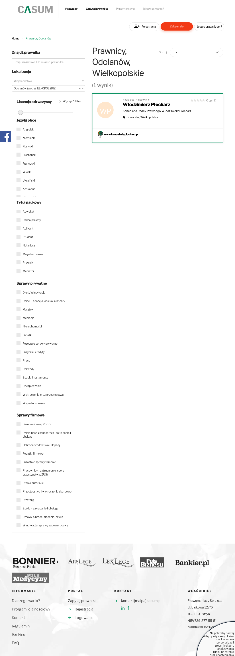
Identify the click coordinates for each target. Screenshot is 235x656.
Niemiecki (29, 138)
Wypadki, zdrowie (34, 403)
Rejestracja (148, 26)
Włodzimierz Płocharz (146, 104)
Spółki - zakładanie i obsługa (40, 508)
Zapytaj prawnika (97, 8)
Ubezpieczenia (32, 386)
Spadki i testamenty (35, 377)
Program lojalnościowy (31, 609)
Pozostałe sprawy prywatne (40, 343)
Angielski (28, 129)
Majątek (28, 309)
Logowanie (84, 618)
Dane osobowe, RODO (37, 424)
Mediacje (28, 318)
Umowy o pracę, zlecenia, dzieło (43, 517)
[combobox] (48, 81)
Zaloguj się (177, 26)
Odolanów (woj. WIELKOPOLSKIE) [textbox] (47, 88)
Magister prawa (33, 254)
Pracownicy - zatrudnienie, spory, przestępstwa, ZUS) (44, 472)
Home (15, 38)
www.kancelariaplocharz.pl (121, 134)
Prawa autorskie (33, 483)
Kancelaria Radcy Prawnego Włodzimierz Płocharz (157, 111)
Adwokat (28, 211)
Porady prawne (125, 8)
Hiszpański (29, 155)
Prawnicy (71, 8)
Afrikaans (29, 189)
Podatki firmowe (33, 453)
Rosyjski (28, 146)
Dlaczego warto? (153, 8)
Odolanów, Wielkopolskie (142, 117)
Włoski (27, 172)
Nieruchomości (32, 326)
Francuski (29, 163)
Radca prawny (32, 220)
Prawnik (28, 262)
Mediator (28, 271)
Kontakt (18, 618)
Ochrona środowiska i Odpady (41, 445)
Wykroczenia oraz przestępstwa (43, 394)
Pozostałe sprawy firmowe (39, 462)
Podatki (27, 335)
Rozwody (28, 369)
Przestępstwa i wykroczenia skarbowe (47, 491)
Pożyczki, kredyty (34, 352)
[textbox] (48, 81)
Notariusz (29, 245)
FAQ (15, 643)
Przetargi (29, 500)
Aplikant (28, 228)
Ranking (18, 634)
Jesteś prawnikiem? (209, 26)
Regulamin (21, 626)
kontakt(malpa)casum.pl (141, 601)
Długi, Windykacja (34, 292)
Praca (26, 360)
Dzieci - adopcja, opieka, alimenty (44, 301)
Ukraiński (29, 180)
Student (28, 237)
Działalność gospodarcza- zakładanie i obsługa (47, 434)
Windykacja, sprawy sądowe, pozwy (45, 525)
